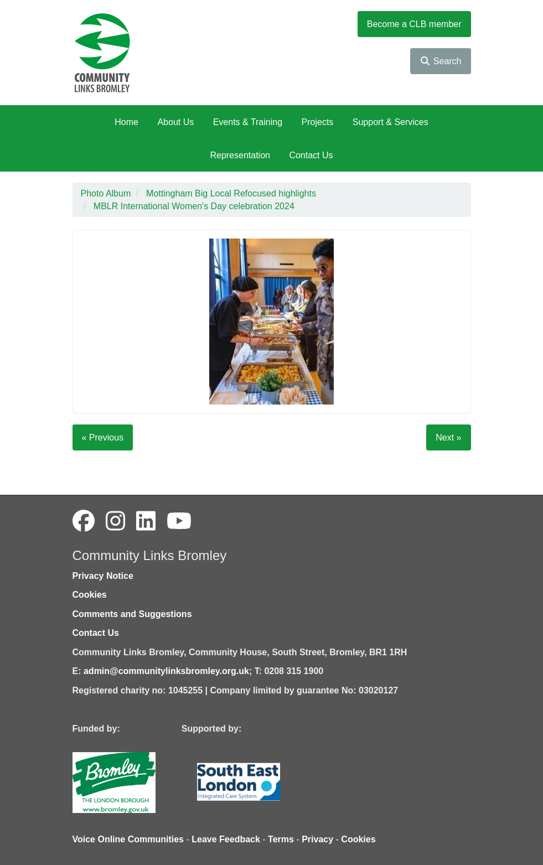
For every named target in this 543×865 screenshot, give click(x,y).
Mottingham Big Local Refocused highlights (231, 193)
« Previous (103, 437)
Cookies (90, 594)
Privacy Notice (103, 576)
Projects (318, 122)
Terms (281, 839)
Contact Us (311, 155)
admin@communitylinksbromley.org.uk (166, 671)
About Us (175, 122)
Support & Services (390, 122)
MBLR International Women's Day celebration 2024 (194, 206)
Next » (448, 437)
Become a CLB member (414, 24)
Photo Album (106, 193)
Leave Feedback (226, 839)
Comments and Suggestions (132, 614)
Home (126, 122)
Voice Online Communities (128, 839)
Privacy (317, 839)
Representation (240, 155)
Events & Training (247, 122)
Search (440, 61)
